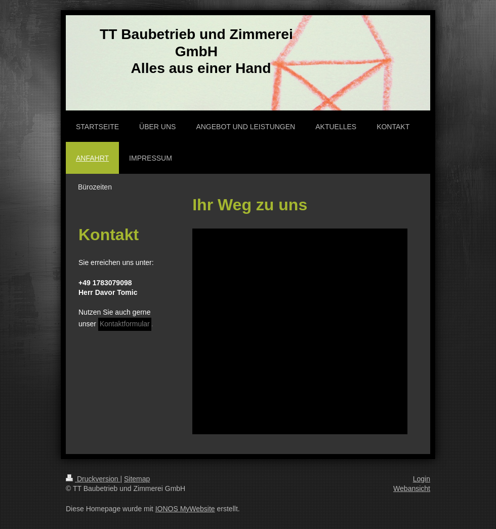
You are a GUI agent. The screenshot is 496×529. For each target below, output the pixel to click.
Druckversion (93, 479)
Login (421, 479)
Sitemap (137, 479)
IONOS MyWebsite (185, 509)
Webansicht (411, 488)
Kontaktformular (125, 324)
